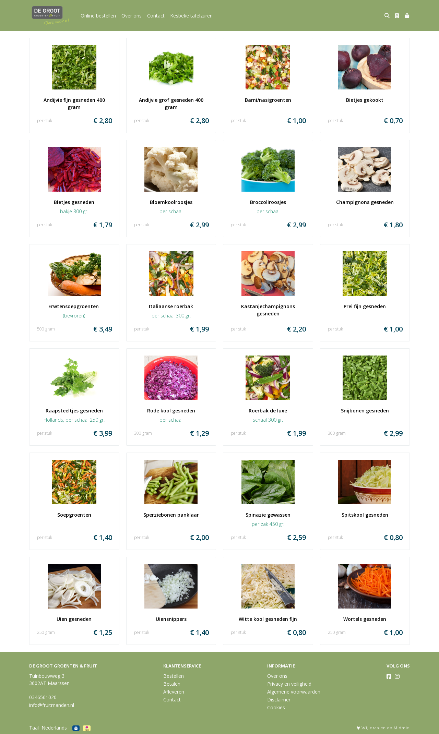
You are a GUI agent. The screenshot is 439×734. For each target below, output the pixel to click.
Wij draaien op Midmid (383, 728)
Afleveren (173, 691)
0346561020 (43, 697)
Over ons (131, 15)
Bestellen (173, 676)
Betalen (171, 684)
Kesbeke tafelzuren (191, 15)
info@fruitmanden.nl (51, 705)
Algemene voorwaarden (293, 691)
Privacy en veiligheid (289, 684)
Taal (34, 727)
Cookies (276, 707)
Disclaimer (278, 699)
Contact (156, 15)
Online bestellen (98, 15)
